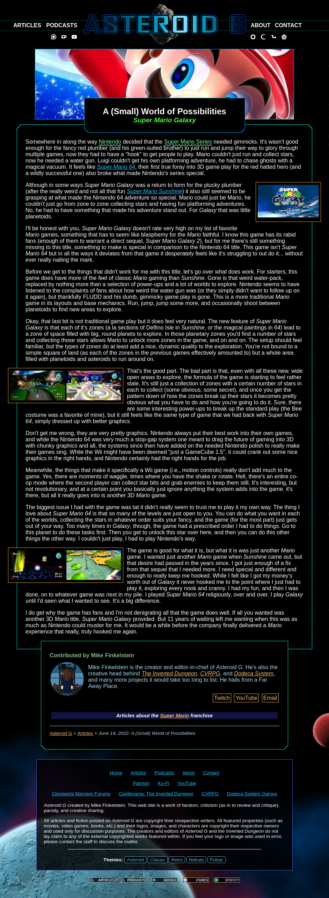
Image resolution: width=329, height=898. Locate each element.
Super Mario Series (188, 142)
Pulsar (216, 859)
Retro (177, 859)
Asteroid (135, 859)
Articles (85, 733)
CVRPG (210, 673)
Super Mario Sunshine (154, 191)
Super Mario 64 (116, 167)
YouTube (246, 698)
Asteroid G (61, 733)
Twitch (222, 698)
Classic (157, 859)
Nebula (196, 859)
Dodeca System (253, 673)
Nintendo (110, 142)
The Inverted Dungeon (169, 673)
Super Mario (174, 715)
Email (270, 698)
